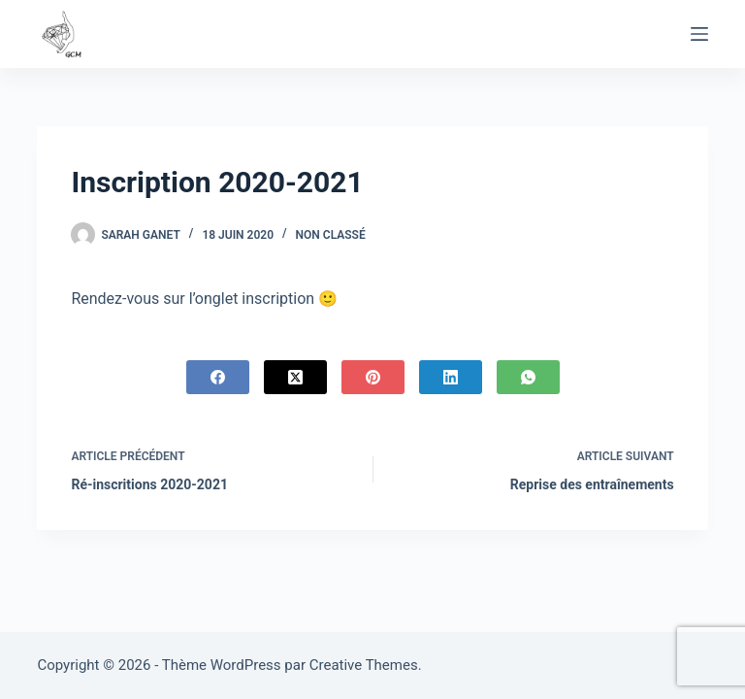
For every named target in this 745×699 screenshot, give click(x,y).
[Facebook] (217, 377)
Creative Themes (363, 665)
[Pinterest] (373, 377)
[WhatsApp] (528, 377)
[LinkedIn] (450, 377)
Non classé (331, 235)
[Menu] (699, 34)
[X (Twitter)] (295, 377)
